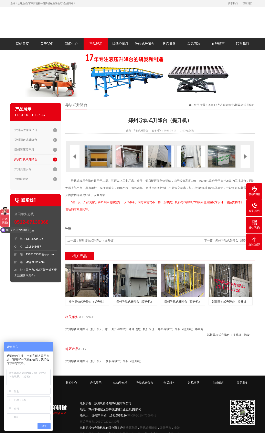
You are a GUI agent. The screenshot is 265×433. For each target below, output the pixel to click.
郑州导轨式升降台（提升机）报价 (133, 329)
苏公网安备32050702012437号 (99, 421)
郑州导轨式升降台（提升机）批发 (228, 334)
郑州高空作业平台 (25, 130)
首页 (211, 105)
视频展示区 (21, 179)
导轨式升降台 (145, 43)
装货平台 (165, 427)
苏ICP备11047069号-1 (141, 415)
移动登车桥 (120, 43)
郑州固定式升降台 (25, 139)
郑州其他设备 (22, 169)
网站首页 (22, 43)
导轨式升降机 (148, 427)
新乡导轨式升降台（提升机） (124, 361)
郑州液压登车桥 (24, 149)
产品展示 (95, 43)
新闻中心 (71, 43)
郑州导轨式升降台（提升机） (97, 240)
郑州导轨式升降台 (25, 159)
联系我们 (247, 3)
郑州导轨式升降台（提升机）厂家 (86, 329)
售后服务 (169, 43)
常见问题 (193, 43)
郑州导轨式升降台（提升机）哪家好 (180, 329)
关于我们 (233, 3)
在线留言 (218, 43)
